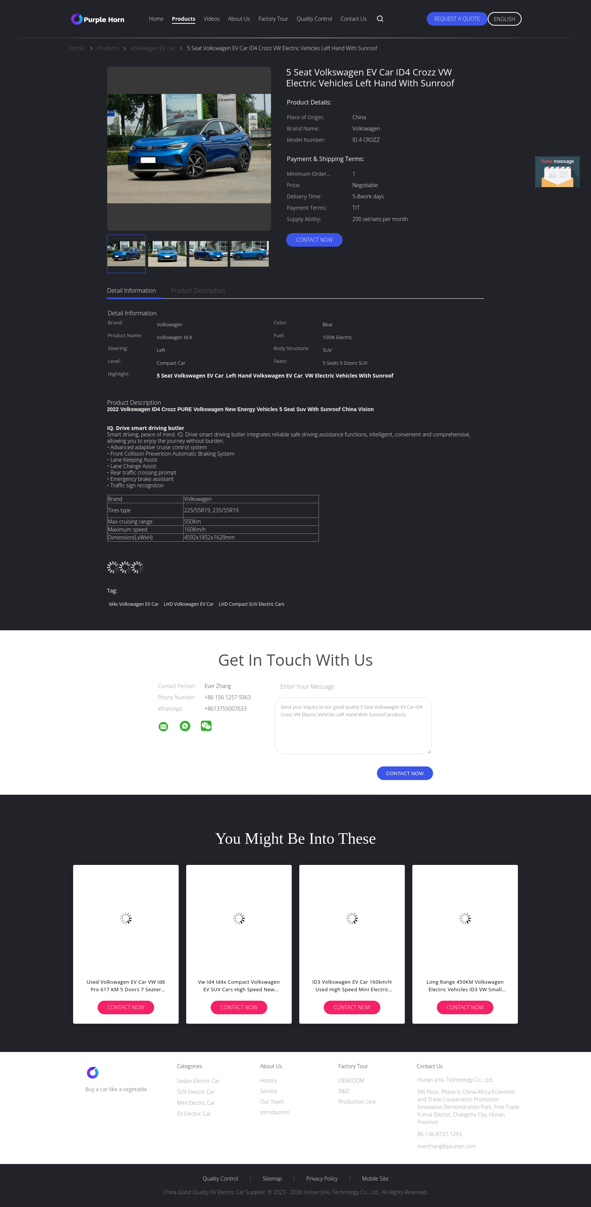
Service (268, 1091)
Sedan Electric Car (198, 1080)
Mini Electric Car (196, 1102)
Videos (212, 18)
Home (156, 18)
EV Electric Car (194, 1113)
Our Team (272, 1101)
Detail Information (131, 290)
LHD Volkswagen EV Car (189, 604)
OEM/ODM (351, 1080)
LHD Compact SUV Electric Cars (252, 604)
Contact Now (314, 239)
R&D (343, 1091)
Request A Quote (457, 18)
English (504, 19)
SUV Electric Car (196, 1091)
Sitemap (272, 1178)
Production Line (357, 1101)
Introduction (274, 1112)
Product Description (198, 290)
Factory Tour (273, 18)
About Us (239, 18)
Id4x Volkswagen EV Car (134, 604)
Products (183, 18)
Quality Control (314, 18)
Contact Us (354, 18)
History (268, 1080)
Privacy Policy (322, 1178)
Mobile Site (375, 1178)
